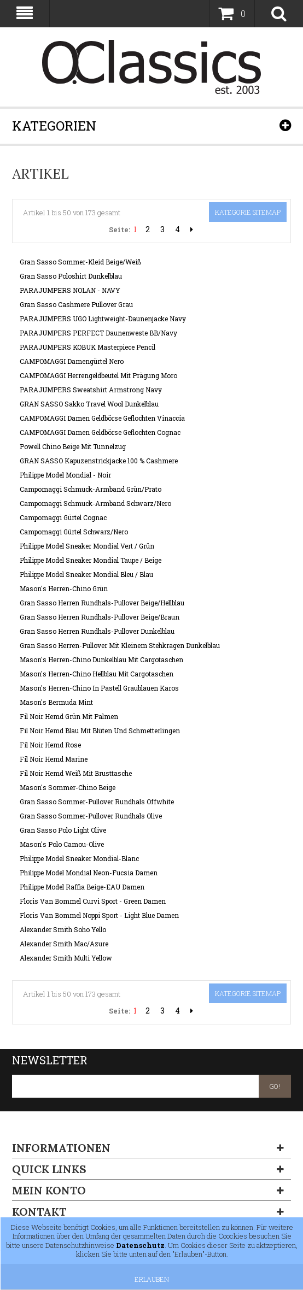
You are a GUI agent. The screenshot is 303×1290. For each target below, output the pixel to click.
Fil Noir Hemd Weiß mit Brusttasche (76, 773)
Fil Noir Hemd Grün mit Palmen (69, 716)
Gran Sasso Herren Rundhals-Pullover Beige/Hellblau (102, 602)
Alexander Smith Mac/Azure (64, 943)
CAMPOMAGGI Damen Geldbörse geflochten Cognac (100, 432)
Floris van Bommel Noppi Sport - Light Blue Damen (99, 915)
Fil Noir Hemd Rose (50, 744)
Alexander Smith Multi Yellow (66, 957)
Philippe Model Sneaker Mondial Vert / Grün (87, 545)
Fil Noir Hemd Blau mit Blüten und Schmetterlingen (100, 730)
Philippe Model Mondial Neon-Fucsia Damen (89, 872)
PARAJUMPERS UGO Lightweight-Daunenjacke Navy (103, 318)
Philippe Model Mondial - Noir (65, 474)
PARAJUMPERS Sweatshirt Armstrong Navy (91, 389)
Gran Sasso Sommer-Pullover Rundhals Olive (91, 815)
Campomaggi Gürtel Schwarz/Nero (74, 531)
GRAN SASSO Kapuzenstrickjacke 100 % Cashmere (99, 460)
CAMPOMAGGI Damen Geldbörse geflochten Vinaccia (102, 418)
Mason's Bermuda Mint (56, 702)
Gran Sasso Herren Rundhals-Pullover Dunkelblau (97, 631)
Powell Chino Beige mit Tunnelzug (73, 446)
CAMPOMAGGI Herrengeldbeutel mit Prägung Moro (98, 375)
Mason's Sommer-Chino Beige (67, 787)
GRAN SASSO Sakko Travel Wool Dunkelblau (89, 403)
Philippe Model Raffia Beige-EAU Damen (82, 886)
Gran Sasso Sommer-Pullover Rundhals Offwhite (97, 801)
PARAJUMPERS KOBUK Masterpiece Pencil (87, 347)
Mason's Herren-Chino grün (64, 588)
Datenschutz (140, 1245)
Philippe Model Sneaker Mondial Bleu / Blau (86, 574)
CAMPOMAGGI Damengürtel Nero (72, 361)
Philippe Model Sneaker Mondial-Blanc (79, 858)
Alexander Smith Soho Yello (63, 929)
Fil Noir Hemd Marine (54, 759)
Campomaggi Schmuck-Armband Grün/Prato (90, 489)
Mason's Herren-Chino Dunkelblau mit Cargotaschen (101, 659)
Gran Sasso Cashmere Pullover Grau (76, 304)
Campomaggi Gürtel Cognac (63, 517)
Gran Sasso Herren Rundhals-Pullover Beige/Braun (99, 616)
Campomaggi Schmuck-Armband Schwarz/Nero (95, 503)
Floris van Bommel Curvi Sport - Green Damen (93, 901)
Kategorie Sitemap (248, 212)
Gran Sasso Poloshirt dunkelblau (71, 276)
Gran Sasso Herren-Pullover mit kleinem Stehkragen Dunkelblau (120, 645)
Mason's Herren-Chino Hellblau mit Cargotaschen (96, 673)
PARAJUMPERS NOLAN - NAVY (70, 290)
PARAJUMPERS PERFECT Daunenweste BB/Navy (98, 332)
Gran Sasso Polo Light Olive (63, 830)
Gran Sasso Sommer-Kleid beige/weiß (80, 261)
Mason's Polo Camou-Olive (62, 844)
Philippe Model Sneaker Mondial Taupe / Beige (90, 560)
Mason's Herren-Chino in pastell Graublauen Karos (99, 688)
